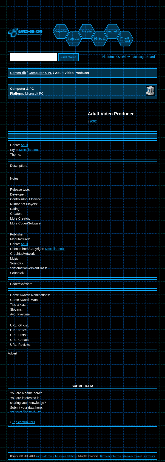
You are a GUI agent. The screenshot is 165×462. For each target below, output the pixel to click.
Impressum (149, 456)
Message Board (143, 57)
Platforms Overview (116, 57)
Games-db (18, 73)
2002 (93, 121)
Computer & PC (40, 73)
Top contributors (23, 422)
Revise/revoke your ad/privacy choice (120, 456)
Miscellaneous (29, 150)
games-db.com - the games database (56, 456)
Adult (24, 244)
